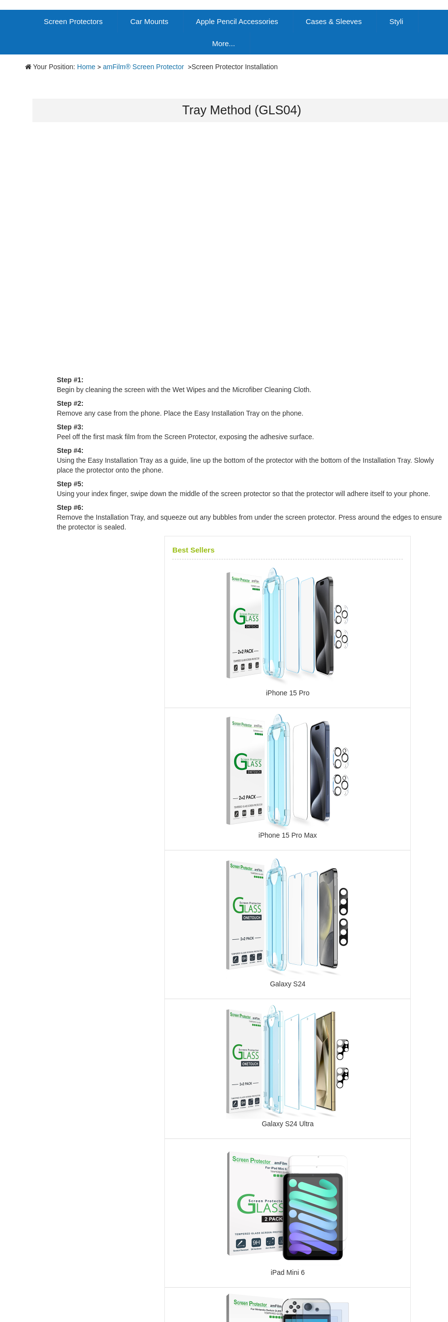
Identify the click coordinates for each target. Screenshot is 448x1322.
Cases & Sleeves (334, 21)
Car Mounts (150, 21)
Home (86, 67)
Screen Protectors (73, 21)
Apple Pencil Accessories (237, 21)
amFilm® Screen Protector (144, 67)
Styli (396, 21)
